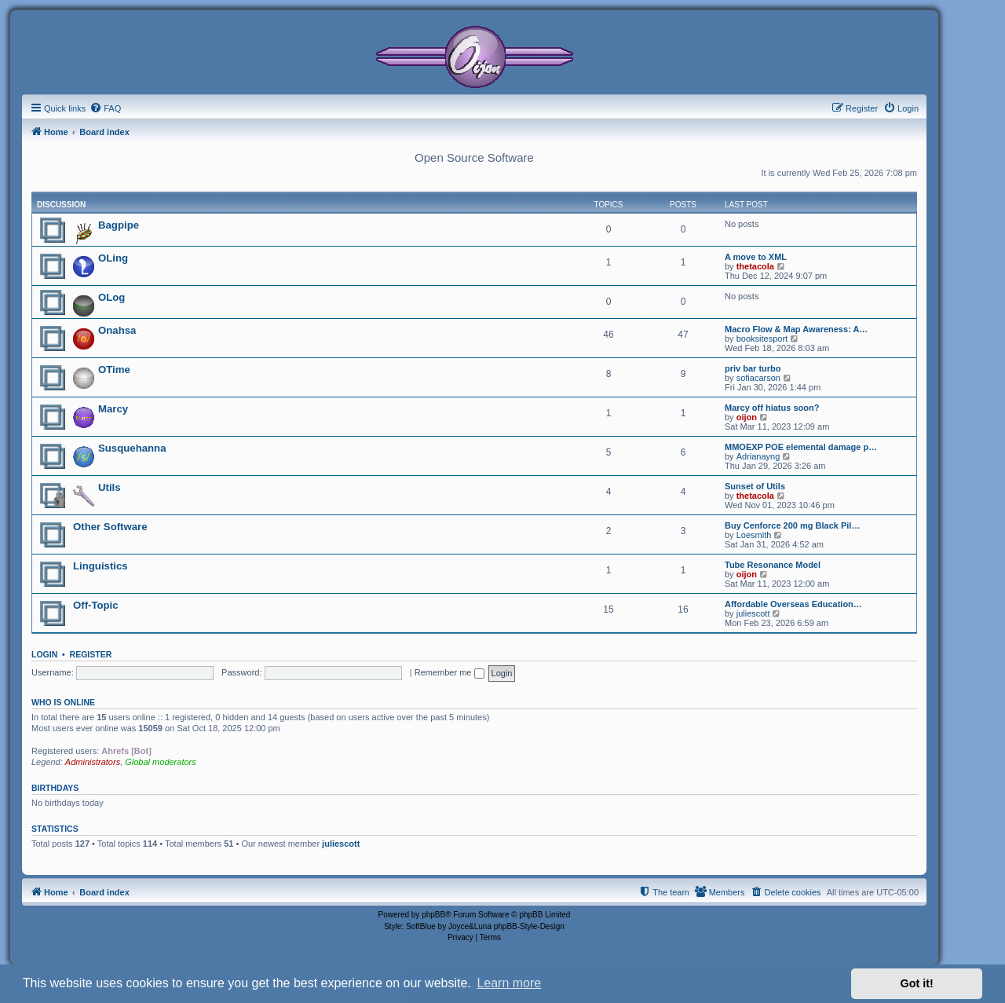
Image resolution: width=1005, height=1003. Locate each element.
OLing (113, 258)
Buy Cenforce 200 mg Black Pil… (792, 525)
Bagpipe (118, 225)
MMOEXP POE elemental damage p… (801, 447)
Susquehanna (132, 448)
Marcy (113, 409)
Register (91, 654)
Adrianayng (758, 456)
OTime (114, 369)
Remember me (449, 672)
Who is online (63, 702)
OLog (111, 297)
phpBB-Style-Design (529, 926)
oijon (746, 417)
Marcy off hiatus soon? (772, 407)
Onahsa (117, 330)
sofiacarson (758, 378)
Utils (109, 487)
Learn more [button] (509, 983)
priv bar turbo (753, 368)
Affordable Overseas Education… (793, 604)
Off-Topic (96, 605)
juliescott (753, 613)
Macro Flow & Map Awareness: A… (796, 329)
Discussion (61, 204)
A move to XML (756, 257)
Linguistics (100, 566)
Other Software (110, 527)
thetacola (755, 266)
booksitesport (762, 338)
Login (44, 654)
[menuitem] (105, 108)
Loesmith (754, 535)
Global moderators (160, 762)
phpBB (433, 914)
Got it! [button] (917, 983)
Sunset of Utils (755, 486)
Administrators (92, 762)
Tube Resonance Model (772, 564)
